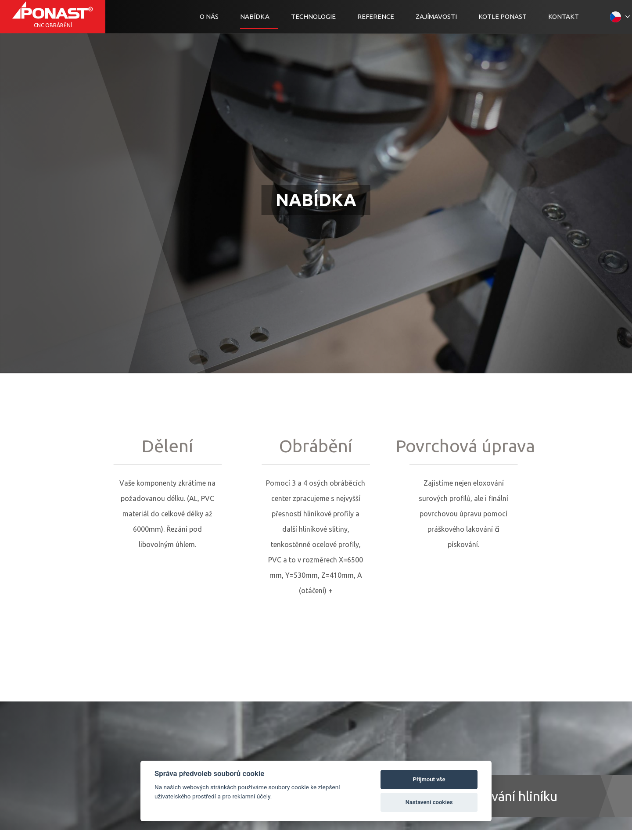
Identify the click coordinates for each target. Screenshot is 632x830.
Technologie (313, 16)
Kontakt (563, 16)
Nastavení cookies (429, 802)
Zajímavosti (436, 16)
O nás (209, 16)
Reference (375, 16)
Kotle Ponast (502, 16)
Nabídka (254, 16)
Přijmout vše (429, 779)
